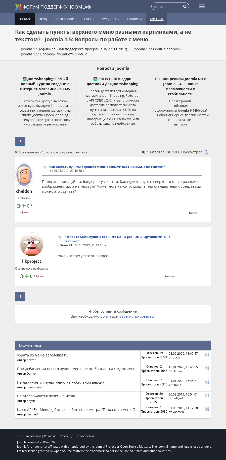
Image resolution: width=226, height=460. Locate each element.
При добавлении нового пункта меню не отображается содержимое (76, 368)
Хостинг (156, 18)
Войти (105, 316)
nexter (31, 360)
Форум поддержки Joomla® (53, 7)
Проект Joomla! (180, 101)
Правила (134, 18)
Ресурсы (111, 18)
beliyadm (179, 398)
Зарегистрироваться (137, 316)
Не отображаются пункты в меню (46, 395)
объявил (181, 105)
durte (176, 357)
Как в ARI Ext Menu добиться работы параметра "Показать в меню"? (76, 409)
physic (31, 401)
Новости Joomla (113, 68)
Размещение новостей (77, 436)
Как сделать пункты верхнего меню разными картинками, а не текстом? (107, 167)
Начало (24, 18)
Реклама (50, 436)
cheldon (24, 191)
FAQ (89, 18)
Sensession (34, 387)
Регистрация (65, 18)
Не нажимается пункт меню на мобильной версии (61, 382)
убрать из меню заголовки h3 (42, 355)
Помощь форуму (28, 436)
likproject (31, 261)
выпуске (180, 124)
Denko (31, 373)
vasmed (32, 414)
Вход (43, 18)
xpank (177, 384)
